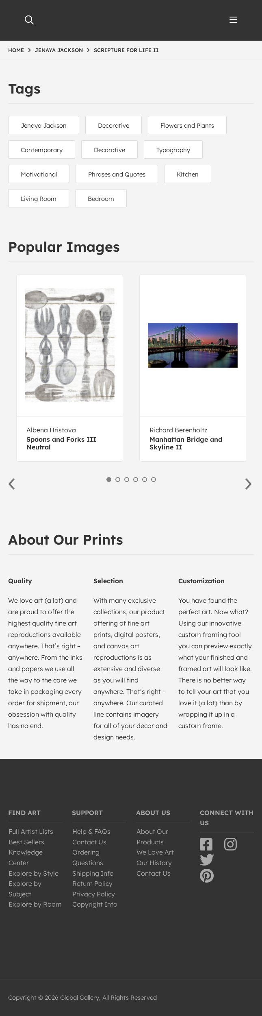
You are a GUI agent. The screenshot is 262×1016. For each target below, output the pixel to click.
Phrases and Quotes (116, 174)
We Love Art (155, 852)
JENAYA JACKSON (59, 50)
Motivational (39, 174)
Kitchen (188, 174)
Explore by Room (35, 904)
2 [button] (117, 479)
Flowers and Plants (187, 125)
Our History (154, 863)
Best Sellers (26, 842)
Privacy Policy (93, 894)
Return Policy (92, 883)
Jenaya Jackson (44, 125)
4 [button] (135, 479)
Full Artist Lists (31, 831)
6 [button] (153, 479)
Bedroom (101, 199)
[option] (69, 368)
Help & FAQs (91, 831)
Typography (173, 150)
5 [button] (144, 479)
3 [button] (126, 479)
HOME (16, 50)
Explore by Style (33, 873)
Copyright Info (94, 904)
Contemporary (42, 150)
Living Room (38, 199)
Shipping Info (93, 873)
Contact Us (89, 842)
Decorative (113, 125)
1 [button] (108, 479)
